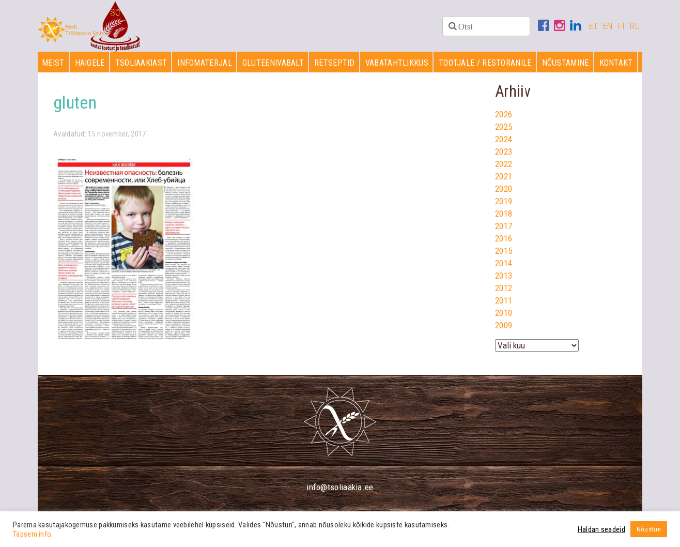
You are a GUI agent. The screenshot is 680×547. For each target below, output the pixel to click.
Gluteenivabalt (273, 63)
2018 (503, 213)
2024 (503, 139)
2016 (503, 238)
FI (621, 26)
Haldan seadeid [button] (601, 529)
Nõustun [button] (649, 529)
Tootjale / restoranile (485, 63)
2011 (503, 300)
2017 (503, 226)
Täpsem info (32, 534)
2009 (503, 325)
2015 (503, 251)
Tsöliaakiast (141, 63)
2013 (503, 275)
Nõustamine (565, 63)
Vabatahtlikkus (396, 63)
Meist (53, 63)
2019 (503, 201)
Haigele (90, 63)
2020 (503, 189)
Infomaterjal (204, 63)
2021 (503, 176)
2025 (503, 126)
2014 (503, 263)
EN (608, 26)
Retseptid (334, 63)
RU (635, 26)
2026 (503, 114)
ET (593, 26)
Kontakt (616, 63)
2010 (503, 313)
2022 (503, 164)
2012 (503, 288)
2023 (503, 151)
